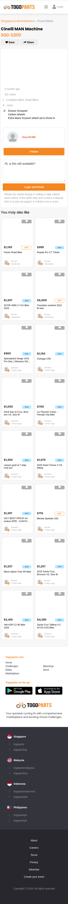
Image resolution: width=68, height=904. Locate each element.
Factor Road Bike (13, 252)
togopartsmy (21, 773)
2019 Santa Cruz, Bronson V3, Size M (47, 573)
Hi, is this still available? (34, 171)
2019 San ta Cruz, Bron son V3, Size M (16, 413)
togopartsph (20, 815)
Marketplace (12, 673)
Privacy (34, 862)
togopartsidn (21, 796)
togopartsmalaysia (24, 767)
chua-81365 (29, 137)
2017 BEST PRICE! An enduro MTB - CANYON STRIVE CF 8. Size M (16, 520)
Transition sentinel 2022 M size (49, 307)
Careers (34, 847)
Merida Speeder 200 (47, 518)
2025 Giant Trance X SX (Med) (49, 466)
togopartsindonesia (24, 791)
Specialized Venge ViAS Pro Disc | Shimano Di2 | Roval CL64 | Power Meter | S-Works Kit (16, 360)
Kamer (14, 261)
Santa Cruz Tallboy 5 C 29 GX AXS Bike (49, 626)
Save (10, 42)
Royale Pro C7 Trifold (48, 252)
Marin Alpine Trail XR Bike (17, 571)
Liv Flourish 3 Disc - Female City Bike (47, 413)
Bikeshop (48, 666)
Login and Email (34, 187)
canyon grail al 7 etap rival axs (15, 466)
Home (8, 662)
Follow (34, 151)
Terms (33, 855)
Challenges (11, 666)
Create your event (34, 876)
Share (29, 42)
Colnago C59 (44, 358)
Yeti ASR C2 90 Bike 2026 (14, 626)
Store (46, 669)
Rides (8, 669)
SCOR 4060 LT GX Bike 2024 (16, 307)
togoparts (19, 744)
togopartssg (20, 749)
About (34, 840)
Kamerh (14, 367)
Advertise (34, 869)
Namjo (47, 314)
